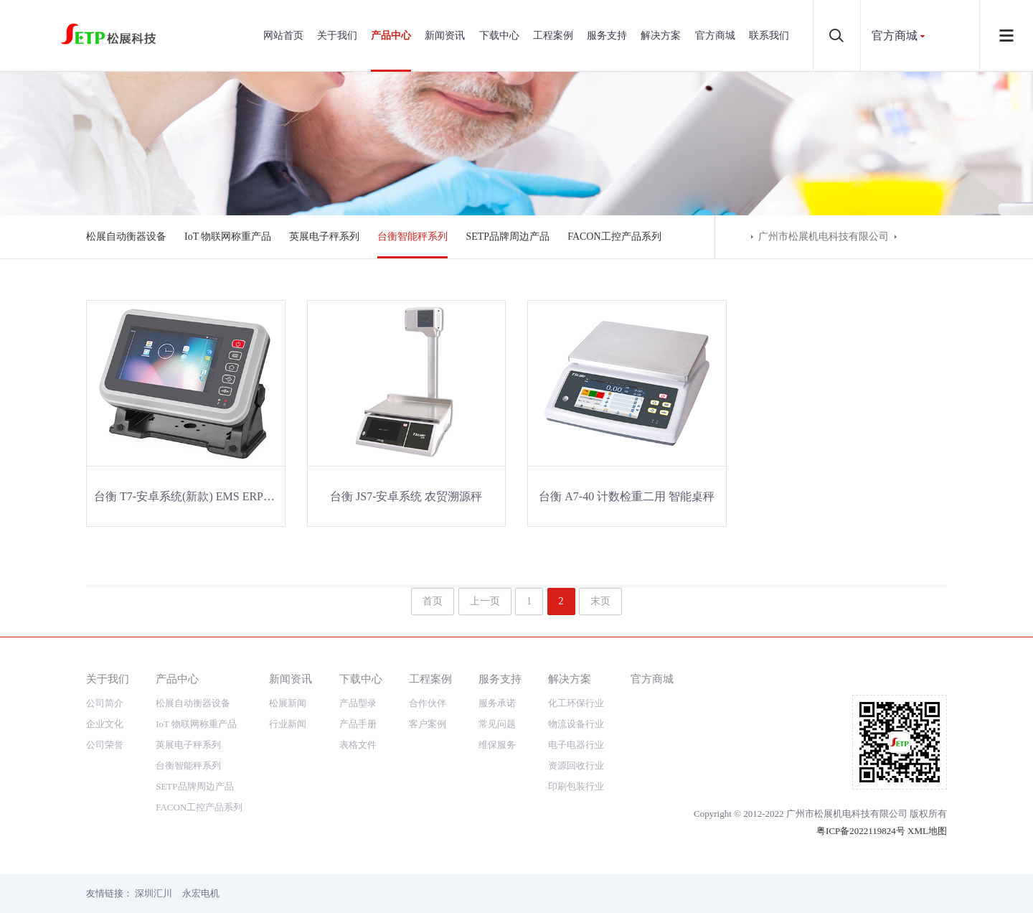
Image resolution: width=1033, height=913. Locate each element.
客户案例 (427, 723)
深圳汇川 (153, 893)
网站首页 (283, 35)
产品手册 (358, 723)
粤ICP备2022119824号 (860, 830)
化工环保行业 (576, 703)
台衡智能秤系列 (412, 236)
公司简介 (104, 703)
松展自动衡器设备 (126, 236)
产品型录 (358, 703)
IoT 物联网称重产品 (227, 236)
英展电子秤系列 (324, 236)
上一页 (485, 601)
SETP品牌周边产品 (507, 236)
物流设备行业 (576, 723)
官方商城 (715, 35)
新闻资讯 (445, 35)
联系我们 (769, 35)
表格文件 (358, 744)
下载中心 (499, 35)
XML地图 (927, 830)
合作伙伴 (427, 703)
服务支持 (607, 35)
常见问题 (497, 723)
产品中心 (391, 35)
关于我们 (337, 35)
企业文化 (104, 723)
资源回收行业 (576, 765)
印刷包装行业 (576, 786)
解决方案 (661, 35)
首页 (433, 601)
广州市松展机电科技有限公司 (823, 236)
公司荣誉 (104, 744)
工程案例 (553, 35)
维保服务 (497, 744)
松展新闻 (287, 703)
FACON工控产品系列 (614, 236)
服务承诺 (497, 703)
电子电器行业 (576, 744)
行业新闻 (287, 723)
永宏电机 (201, 893)
